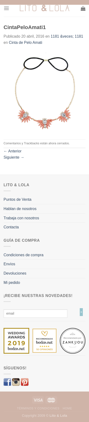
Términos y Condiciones (38, 408)
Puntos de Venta (17, 199)
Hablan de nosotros (20, 209)
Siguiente (14, 157)
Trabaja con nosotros (21, 218)
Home (67, 408)
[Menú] (6, 8)
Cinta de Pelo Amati (25, 42)
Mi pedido (12, 283)
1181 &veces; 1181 (67, 36)
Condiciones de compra (23, 255)
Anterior (13, 151)
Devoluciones (15, 273)
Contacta (11, 227)
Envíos (9, 264)
